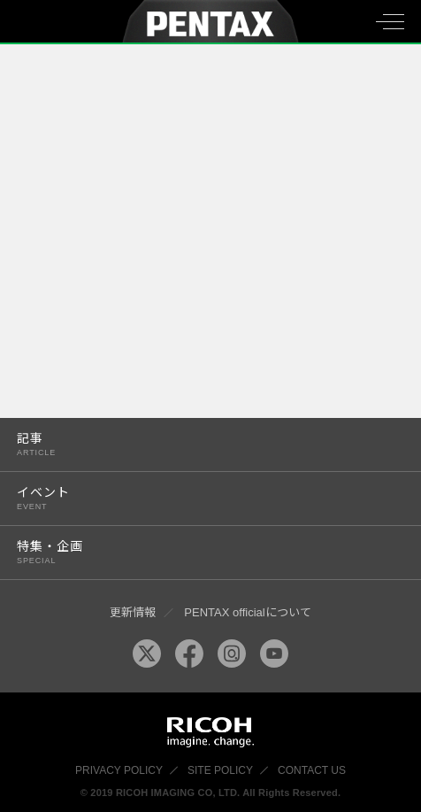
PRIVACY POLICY (119, 770)
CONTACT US (312, 770)
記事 (198, 444)
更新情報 (133, 612)
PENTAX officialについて (247, 612)
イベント (198, 498)
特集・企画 (198, 552)
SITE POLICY (220, 770)
